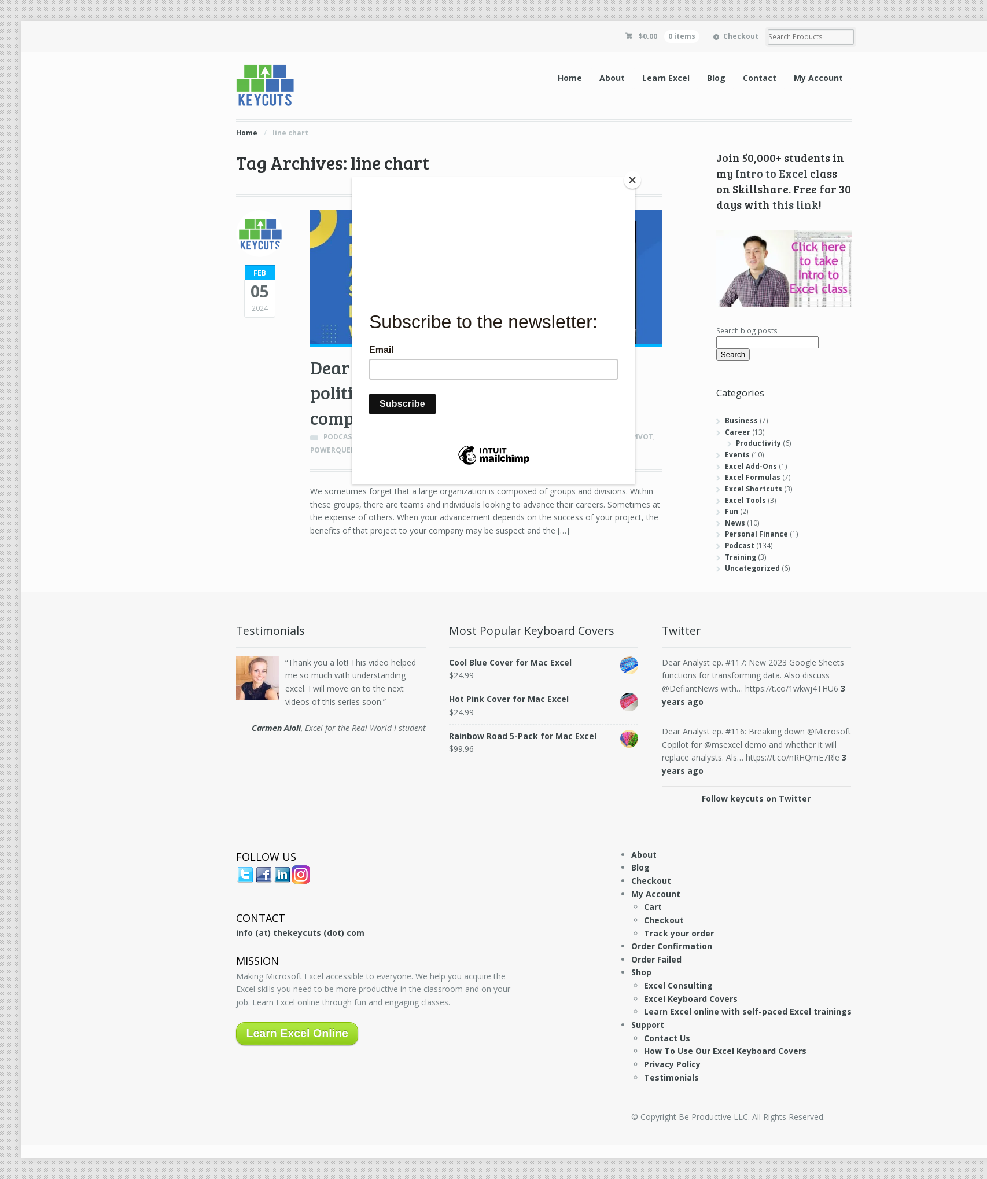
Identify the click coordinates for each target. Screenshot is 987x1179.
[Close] (632, 180)
